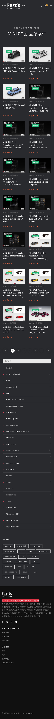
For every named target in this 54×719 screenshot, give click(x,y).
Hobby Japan (11, 457)
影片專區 (5, 659)
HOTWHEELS (43, 551)
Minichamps (11, 495)
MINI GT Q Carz (12, 419)
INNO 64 (8, 562)
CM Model (30, 567)
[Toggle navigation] (51, 6)
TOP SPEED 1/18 (11, 412)
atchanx (30, 713)
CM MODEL (10, 438)
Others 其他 (11, 508)
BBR (7, 393)
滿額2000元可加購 (12, 520)
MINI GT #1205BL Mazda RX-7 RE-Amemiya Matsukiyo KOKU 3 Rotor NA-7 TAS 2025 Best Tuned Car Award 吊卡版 (38, 256)
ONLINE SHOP (7, 663)
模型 (3, 651)
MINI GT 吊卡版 (11, 387)
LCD (22, 556)
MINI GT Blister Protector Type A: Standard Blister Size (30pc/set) (38, 145)
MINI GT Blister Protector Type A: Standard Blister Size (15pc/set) (12, 182)
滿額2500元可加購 (12, 527)
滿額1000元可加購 (12, 514)
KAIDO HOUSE (21, 562)
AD (35, 572)
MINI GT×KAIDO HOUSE (15, 400)
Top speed (8, 577)
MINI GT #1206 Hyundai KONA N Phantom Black (14, 69)
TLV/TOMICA (11, 444)
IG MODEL (33, 556)
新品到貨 (9, 368)
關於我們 (5, 633)
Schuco (30, 551)
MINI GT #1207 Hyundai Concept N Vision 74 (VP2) (40, 71)
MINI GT (9, 381)
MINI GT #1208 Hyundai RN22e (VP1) (14, 106)
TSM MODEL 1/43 (12, 425)
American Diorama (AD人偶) (17, 431)
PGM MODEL (11, 469)
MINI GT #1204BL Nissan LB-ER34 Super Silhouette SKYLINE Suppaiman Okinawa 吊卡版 (13, 293)
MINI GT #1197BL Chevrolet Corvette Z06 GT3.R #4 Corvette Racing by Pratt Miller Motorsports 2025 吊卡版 (40, 293)
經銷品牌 (5, 637)
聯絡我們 (5, 640)
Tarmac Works (12, 450)
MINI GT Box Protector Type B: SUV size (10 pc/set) (39, 219)
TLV (21, 551)
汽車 (3, 655)
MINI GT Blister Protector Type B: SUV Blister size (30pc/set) (39, 108)
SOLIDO (9, 501)
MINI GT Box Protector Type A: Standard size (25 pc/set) (14, 256)
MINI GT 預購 (21, 546)
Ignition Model (12, 463)
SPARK (8, 482)
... (41, 350)
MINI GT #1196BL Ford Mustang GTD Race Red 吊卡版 (13, 330)
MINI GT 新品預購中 (10, 64)
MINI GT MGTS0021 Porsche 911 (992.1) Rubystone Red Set (38, 330)
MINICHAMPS (10, 556)
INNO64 (9, 476)
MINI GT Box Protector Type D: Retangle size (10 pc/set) (39, 182)
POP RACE (9, 488)
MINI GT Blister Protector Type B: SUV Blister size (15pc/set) (13, 145)
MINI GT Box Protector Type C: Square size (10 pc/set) (13, 219)
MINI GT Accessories (14, 406)
